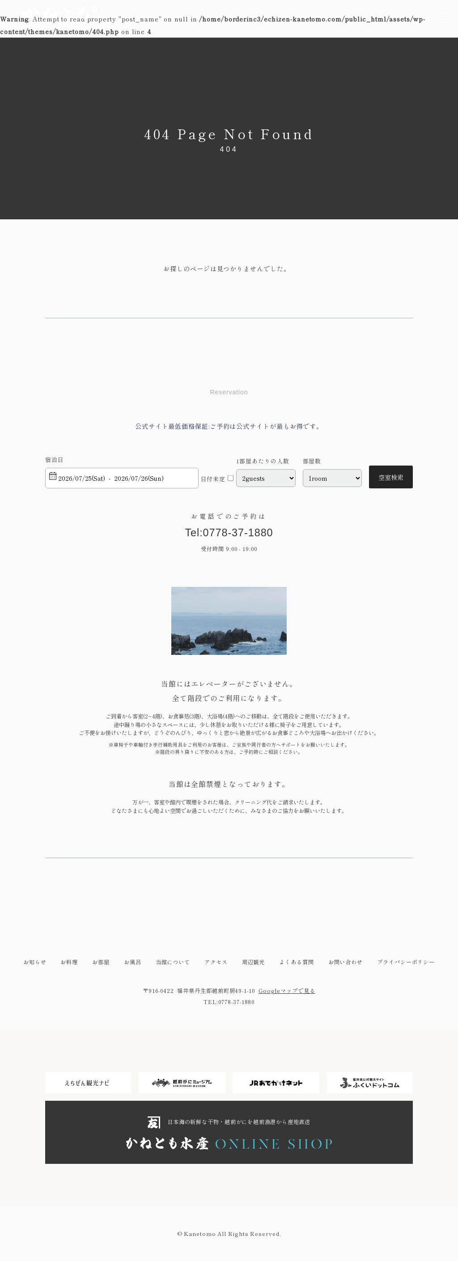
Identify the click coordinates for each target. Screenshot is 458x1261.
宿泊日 (54, 459)
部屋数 (312, 461)
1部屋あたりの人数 (262, 461)
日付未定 (212, 478)
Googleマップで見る (287, 991)
